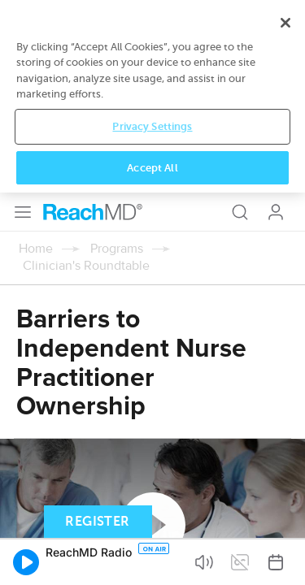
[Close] (285, 418)
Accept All (152, 562)
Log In (275, 19)
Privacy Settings (152, 521)
